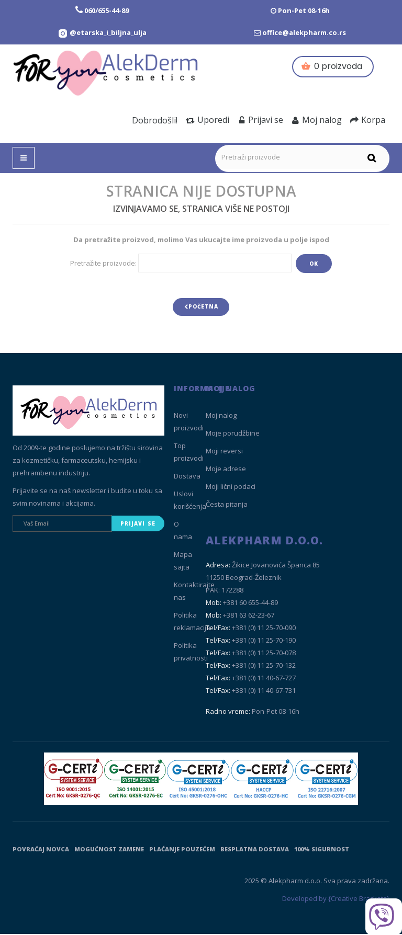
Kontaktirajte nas (194, 592)
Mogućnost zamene (109, 850)
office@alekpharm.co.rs (304, 32)
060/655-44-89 (106, 10)
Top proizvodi (189, 453)
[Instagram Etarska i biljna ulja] (102, 32)
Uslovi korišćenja (190, 501)
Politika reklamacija (192, 623)
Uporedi (207, 120)
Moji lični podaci (230, 488)
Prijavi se (260, 120)
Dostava (187, 477)
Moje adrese (226, 470)
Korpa (367, 120)
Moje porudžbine (233, 434)
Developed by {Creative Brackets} (335, 900)
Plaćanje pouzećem (182, 850)
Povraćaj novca (41, 850)
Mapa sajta (183, 562)
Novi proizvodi (189, 423)
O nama (183, 532)
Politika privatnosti (191, 653)
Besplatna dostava (254, 850)
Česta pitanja (227, 505)
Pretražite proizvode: (103, 263)
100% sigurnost (321, 850)
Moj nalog (317, 120)
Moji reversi (224, 452)
